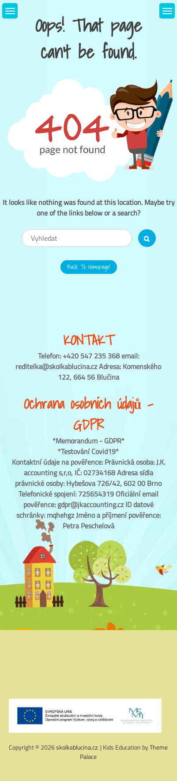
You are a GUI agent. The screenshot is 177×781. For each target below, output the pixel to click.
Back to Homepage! (88, 267)
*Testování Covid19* (88, 451)
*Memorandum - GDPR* (88, 440)
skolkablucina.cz (77, 747)
